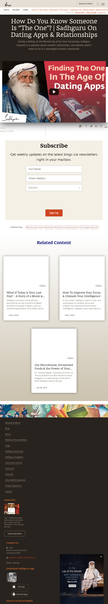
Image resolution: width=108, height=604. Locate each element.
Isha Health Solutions (15, 480)
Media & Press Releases (16, 440)
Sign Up (54, 212)
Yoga (7, 446)
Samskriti (9, 469)
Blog (7, 428)
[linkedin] (96, 126)
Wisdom (16, 10)
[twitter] (91, 126)
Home (6, 10)
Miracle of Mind (12, 423)
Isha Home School (13, 463)
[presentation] (54, 199)
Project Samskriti (13, 486)
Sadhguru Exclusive (14, 451)
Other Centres (13, 563)
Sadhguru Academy (14, 457)
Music (8, 434)
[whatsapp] (80, 126)
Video (25, 10)
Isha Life (9, 474)
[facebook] (86, 126)
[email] (101, 126)
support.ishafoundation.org (22, 558)
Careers (8, 491)
